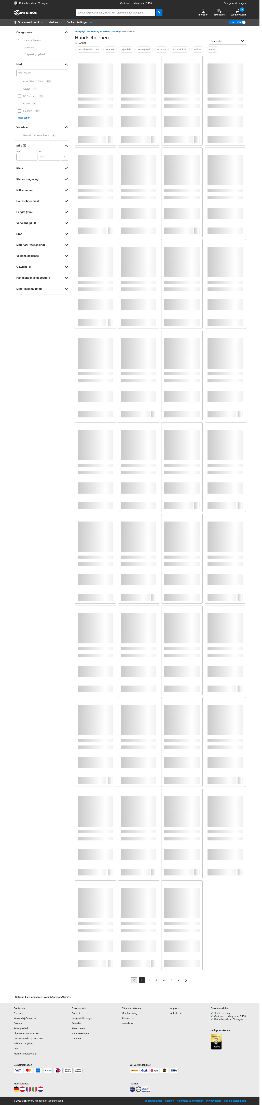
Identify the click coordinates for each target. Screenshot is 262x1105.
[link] (42, 32)
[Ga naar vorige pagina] (134, 980)
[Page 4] (164, 980)
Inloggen (203, 12)
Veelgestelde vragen (235, 3)
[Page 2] (149, 980)
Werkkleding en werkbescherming (103, 31)
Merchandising (129, 1013)
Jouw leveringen (80, 1033)
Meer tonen (24, 117)
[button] (203, 12)
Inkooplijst (219, 12)
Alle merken (128, 1018)
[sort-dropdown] (227, 41)
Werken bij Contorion (25, 1018)
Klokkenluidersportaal (25, 1053)
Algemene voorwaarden (26, 1033)
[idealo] (132, 1091)
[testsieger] (138, 1091)
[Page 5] (171, 980)
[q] (115, 12)
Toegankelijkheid (152, 1100)
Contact (76, 1013)
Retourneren (78, 1028)
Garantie (76, 1038)
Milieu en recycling (23, 1043)
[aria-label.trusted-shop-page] (16, 3)
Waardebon (128, 1023)
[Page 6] (179, 980)
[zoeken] (159, 12)
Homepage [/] (80, 31)
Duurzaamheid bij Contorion (28, 1038)
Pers (16, 1048)
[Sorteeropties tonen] (242, 41)
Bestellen (76, 1023)
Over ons (18, 1013)
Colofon (18, 1023)
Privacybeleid (21, 1028)
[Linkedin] (176, 1013)
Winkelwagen (238, 12)
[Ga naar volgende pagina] (186, 980)
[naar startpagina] (25, 14)
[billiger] (146, 1091)
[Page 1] (142, 980)
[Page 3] (157, 980)
